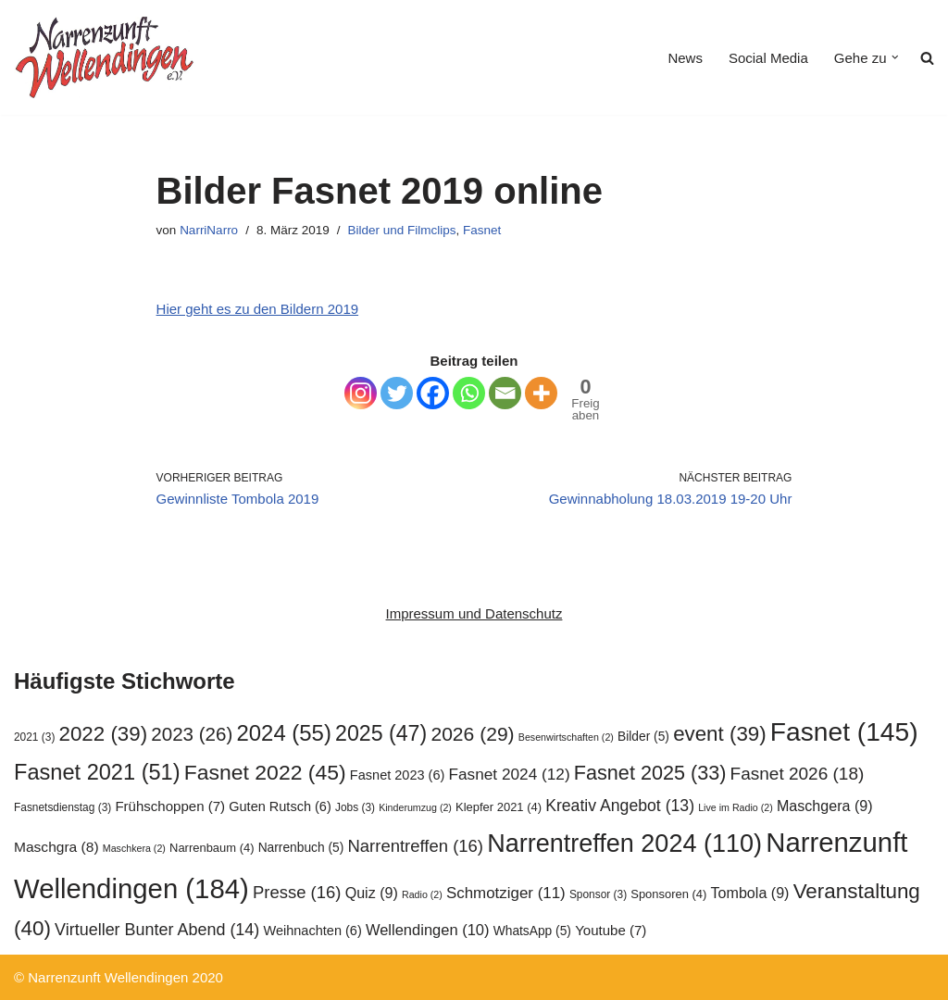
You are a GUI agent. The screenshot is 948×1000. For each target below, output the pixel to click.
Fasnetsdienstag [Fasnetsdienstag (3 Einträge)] (62, 807)
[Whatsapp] (469, 393)
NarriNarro (209, 230)
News (685, 58)
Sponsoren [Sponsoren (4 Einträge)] (668, 894)
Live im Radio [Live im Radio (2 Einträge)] (735, 807)
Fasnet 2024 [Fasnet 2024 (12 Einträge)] (509, 774)
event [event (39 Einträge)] (720, 733)
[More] (541, 393)
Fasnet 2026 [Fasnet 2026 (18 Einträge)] (797, 773)
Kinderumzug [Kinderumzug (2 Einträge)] (415, 807)
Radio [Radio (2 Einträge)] (422, 894)
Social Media (768, 58)
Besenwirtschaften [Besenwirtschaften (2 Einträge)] (566, 737)
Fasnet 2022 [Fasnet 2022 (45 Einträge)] (265, 772)
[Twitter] (396, 393)
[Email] (505, 393)
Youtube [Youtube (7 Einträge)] (610, 930)
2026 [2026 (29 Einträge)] (472, 733)
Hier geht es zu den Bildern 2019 (257, 309)
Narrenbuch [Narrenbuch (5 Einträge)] (301, 848)
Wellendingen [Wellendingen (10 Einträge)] (428, 929)
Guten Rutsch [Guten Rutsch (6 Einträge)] (280, 806)
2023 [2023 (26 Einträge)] (191, 733)
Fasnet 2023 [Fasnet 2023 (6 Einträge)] (397, 775)
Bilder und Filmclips (401, 230)
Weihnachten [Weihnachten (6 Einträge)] (312, 930)
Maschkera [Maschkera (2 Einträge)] (134, 848)
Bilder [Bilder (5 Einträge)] (643, 737)
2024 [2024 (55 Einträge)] (284, 732)
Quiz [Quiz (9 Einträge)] (371, 892)
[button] (895, 57)
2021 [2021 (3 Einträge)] (34, 737)
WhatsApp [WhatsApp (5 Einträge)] (532, 931)
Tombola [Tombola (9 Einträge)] (750, 892)
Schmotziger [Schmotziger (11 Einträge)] (506, 893)
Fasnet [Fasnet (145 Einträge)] (844, 731)
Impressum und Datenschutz (474, 613)
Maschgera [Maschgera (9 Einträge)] (825, 805)
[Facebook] (433, 393)
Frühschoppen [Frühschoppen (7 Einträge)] (170, 806)
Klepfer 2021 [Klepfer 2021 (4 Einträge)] (498, 807)
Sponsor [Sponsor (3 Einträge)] (598, 894)
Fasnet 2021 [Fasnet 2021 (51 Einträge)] (97, 772)
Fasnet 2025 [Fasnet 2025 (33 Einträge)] (650, 772)
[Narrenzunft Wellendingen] (106, 57)
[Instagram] (360, 393)
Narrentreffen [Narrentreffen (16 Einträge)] (415, 846)
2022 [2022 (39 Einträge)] (103, 733)
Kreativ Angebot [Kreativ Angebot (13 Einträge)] (619, 805)
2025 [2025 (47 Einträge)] (381, 733)
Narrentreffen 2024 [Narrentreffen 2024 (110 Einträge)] (624, 843)
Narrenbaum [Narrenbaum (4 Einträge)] (211, 848)
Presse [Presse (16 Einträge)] (297, 892)
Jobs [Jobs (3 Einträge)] (355, 807)
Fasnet (482, 230)
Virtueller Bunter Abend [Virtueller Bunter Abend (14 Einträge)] (157, 929)
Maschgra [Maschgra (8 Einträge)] (56, 847)
